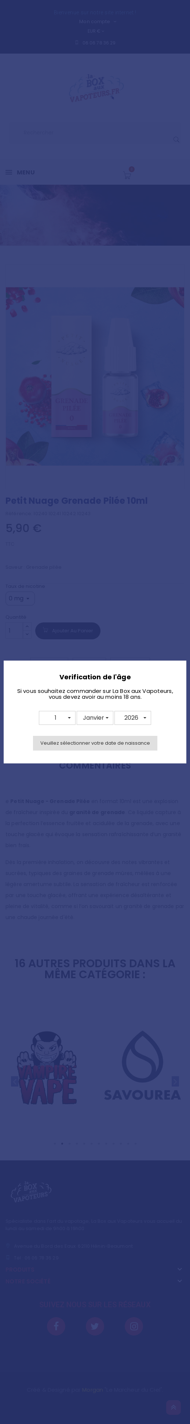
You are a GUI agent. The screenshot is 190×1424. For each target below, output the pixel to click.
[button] (57, 718)
